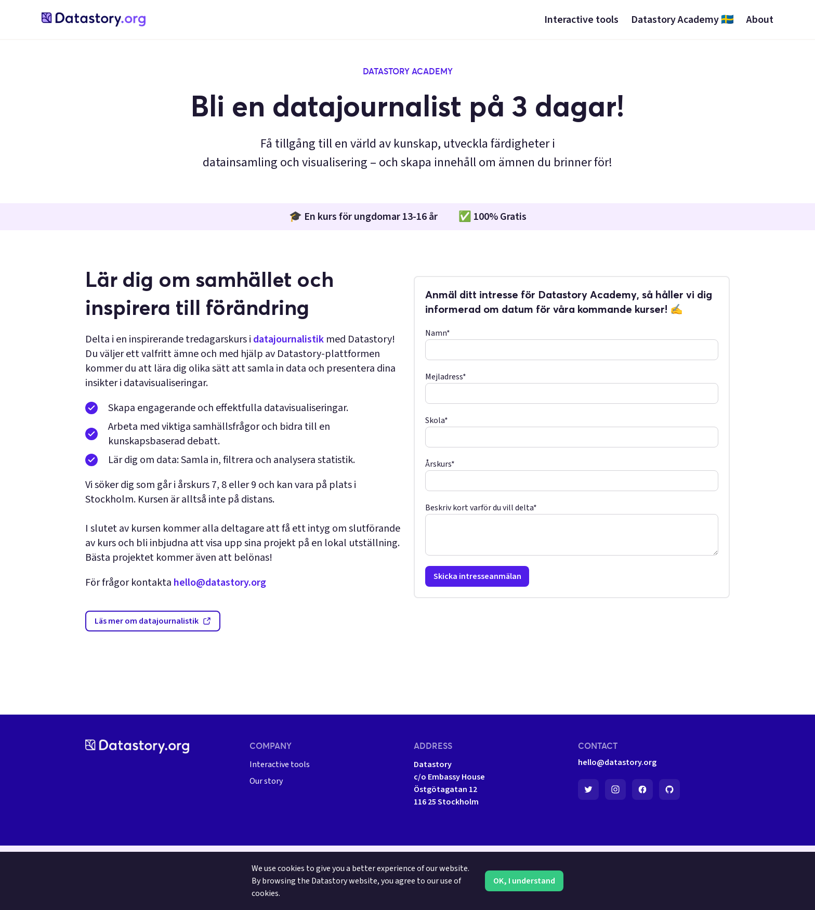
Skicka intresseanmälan (477, 576)
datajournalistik (288, 339)
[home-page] (94, 19)
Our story (266, 781)
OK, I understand (524, 881)
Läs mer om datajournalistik (153, 621)
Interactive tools (279, 764)
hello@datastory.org (220, 582)
